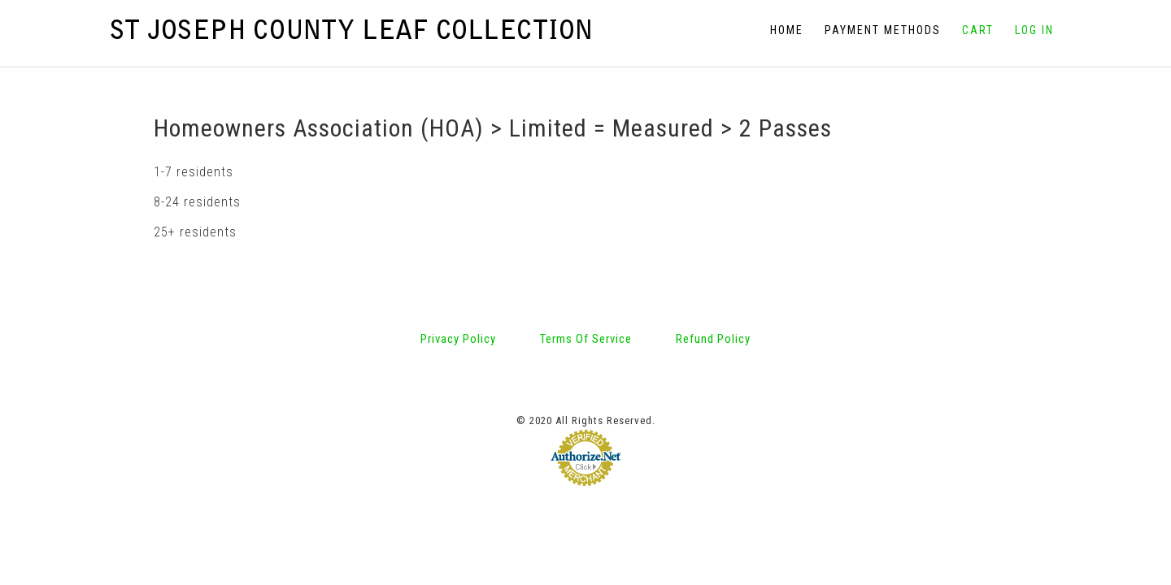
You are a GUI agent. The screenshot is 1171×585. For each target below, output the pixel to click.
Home (786, 30)
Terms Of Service (586, 271)
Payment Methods (883, 30)
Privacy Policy (458, 271)
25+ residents (195, 164)
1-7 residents (193, 104)
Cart (978, 30)
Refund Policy (713, 271)
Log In (1034, 30)
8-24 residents (197, 134)
